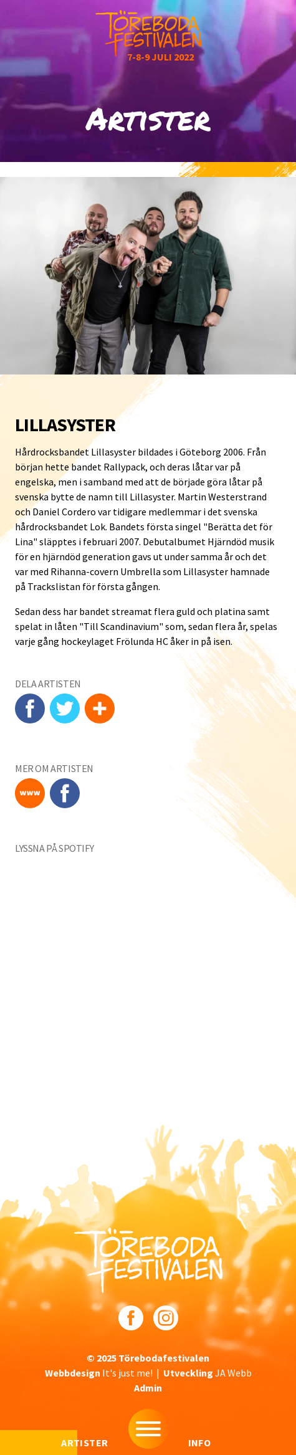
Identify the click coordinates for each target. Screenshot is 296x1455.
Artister (84, 1442)
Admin (148, 1387)
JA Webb (207, 1373)
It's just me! (99, 1373)
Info (199, 1442)
